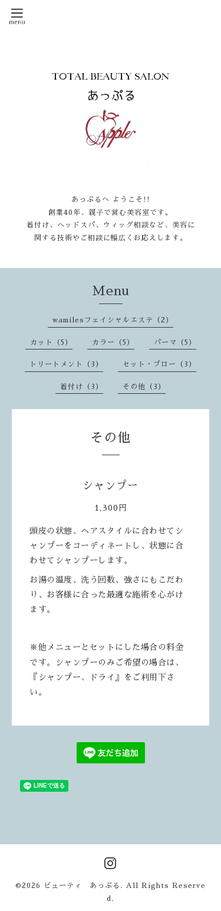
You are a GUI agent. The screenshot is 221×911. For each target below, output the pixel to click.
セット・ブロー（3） (159, 364)
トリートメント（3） (66, 364)
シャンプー (110, 486)
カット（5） (51, 342)
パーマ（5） (175, 342)
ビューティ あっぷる (82, 885)
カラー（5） (113, 342)
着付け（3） (81, 386)
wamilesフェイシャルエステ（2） (112, 320)
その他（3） (144, 386)
